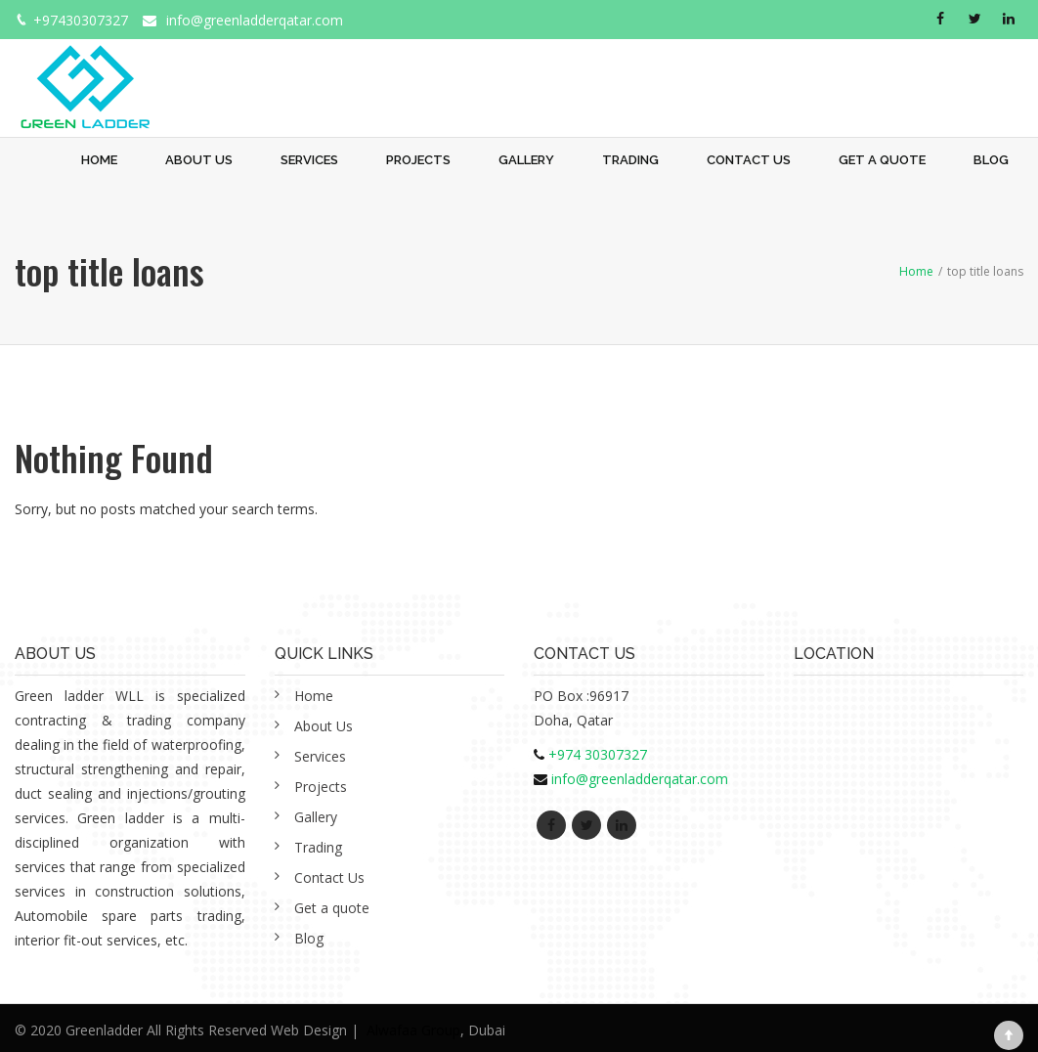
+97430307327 (80, 20)
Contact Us (749, 160)
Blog (991, 160)
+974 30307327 (597, 754)
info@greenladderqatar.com (254, 20)
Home (99, 160)
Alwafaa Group (413, 1030)
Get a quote (882, 160)
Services (309, 160)
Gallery (526, 160)
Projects (418, 160)
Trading (630, 160)
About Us (199, 160)
